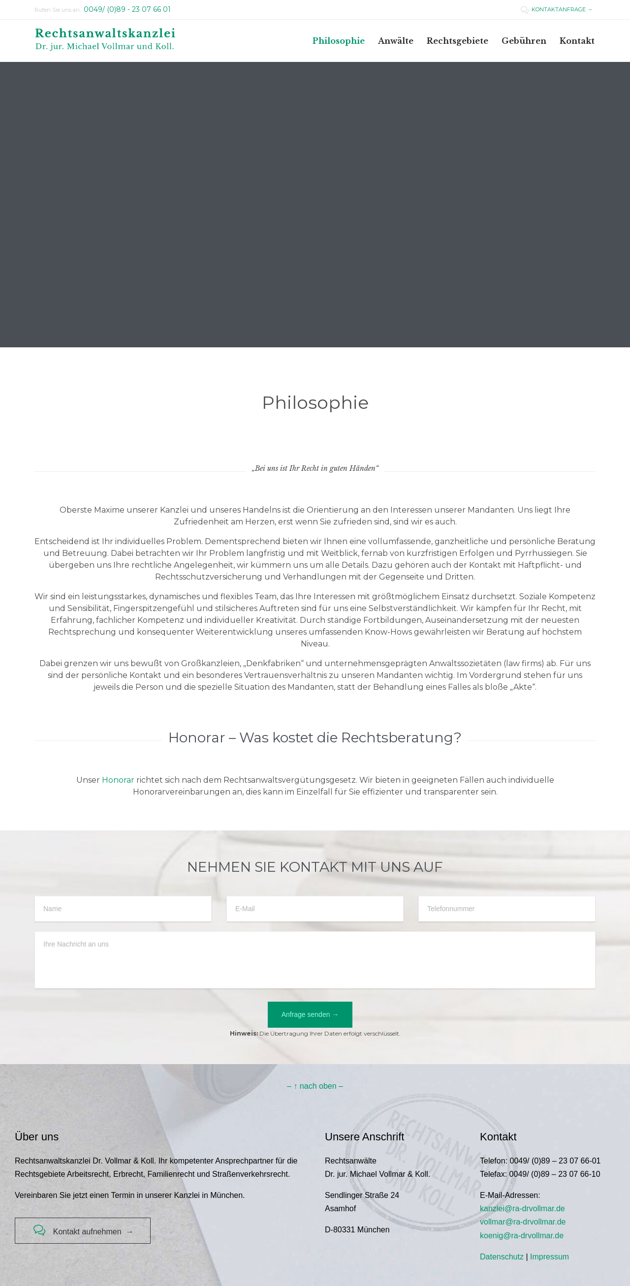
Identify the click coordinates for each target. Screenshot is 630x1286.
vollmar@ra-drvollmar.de (523, 1222)
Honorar (118, 780)
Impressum (549, 1257)
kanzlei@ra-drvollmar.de (522, 1208)
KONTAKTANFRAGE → (557, 9)
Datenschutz (502, 1257)
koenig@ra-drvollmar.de (522, 1235)
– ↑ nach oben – (315, 1086)
